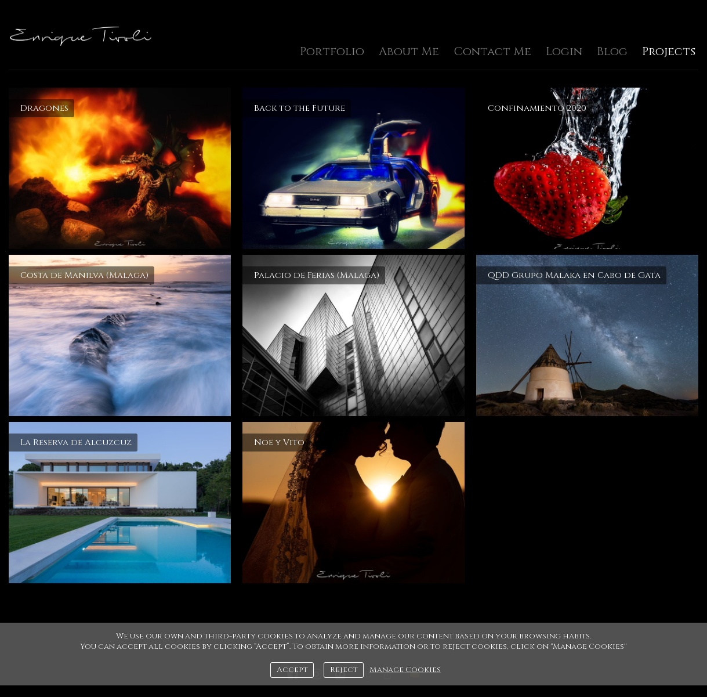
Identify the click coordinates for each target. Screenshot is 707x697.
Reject (343, 670)
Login (564, 51)
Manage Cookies (405, 670)
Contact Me (492, 51)
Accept (292, 670)
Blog (612, 51)
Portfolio (332, 51)
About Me (409, 51)
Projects (668, 51)
